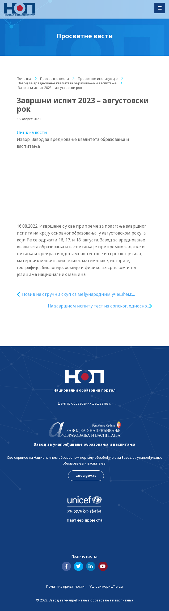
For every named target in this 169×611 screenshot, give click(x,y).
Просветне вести (54, 78)
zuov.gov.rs (86, 475)
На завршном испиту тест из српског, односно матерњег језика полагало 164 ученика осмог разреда (97, 306)
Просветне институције (98, 78)
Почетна (24, 78)
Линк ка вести (32, 132)
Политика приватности (65, 586)
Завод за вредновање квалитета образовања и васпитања (67, 83)
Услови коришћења (106, 586)
